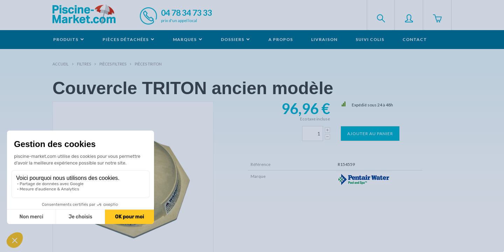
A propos (280, 39)
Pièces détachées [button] (129, 39)
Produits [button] (68, 39)
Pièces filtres (112, 64)
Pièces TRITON (148, 64)
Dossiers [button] (235, 39)
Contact (414, 39)
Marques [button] (188, 39)
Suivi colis (370, 39)
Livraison (324, 39)
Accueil (60, 64)
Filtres (84, 64)
